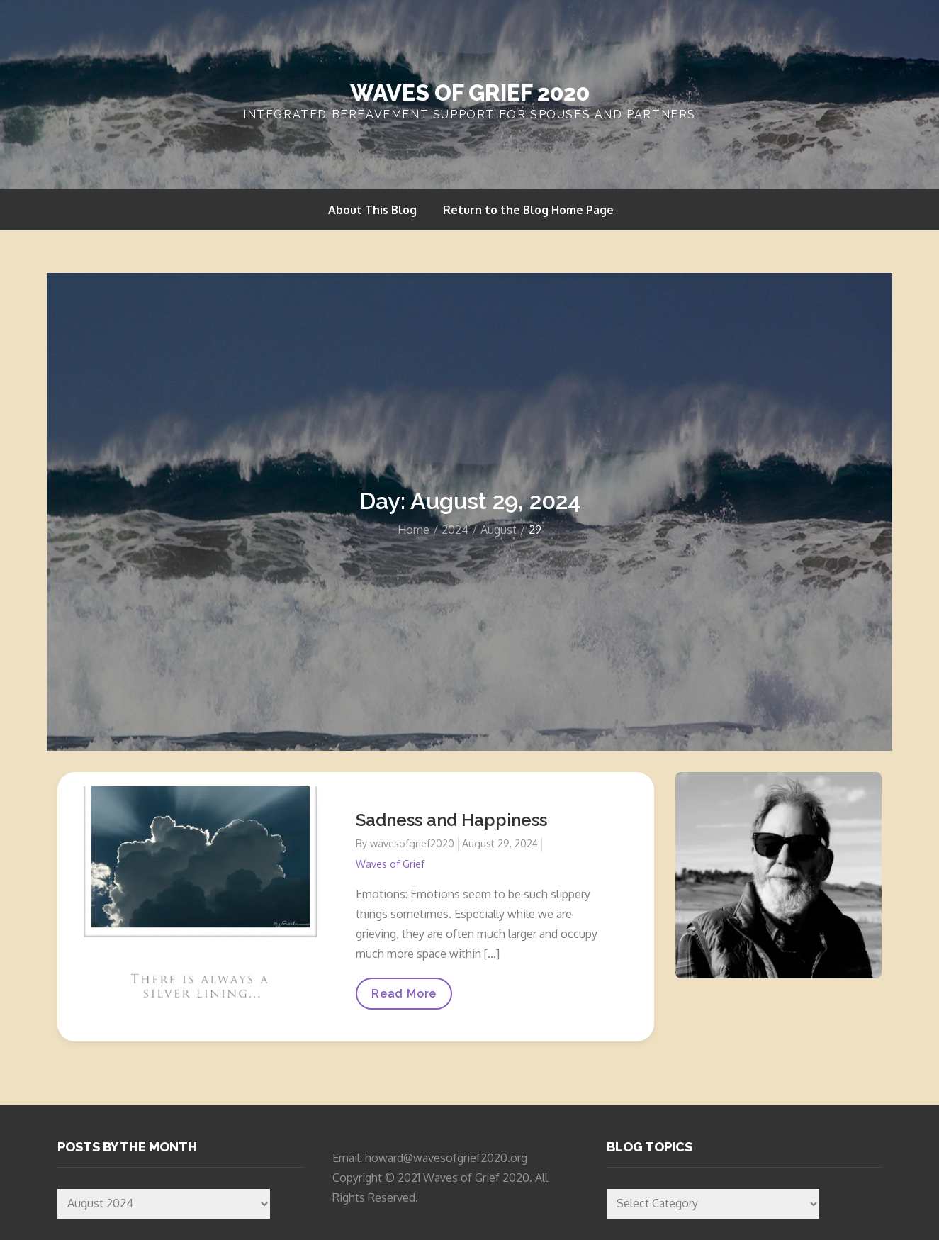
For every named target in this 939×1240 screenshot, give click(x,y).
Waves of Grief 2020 (470, 92)
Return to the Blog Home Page (528, 210)
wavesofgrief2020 (412, 843)
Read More (404, 998)
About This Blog (372, 210)
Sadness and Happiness (451, 820)
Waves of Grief (390, 864)
